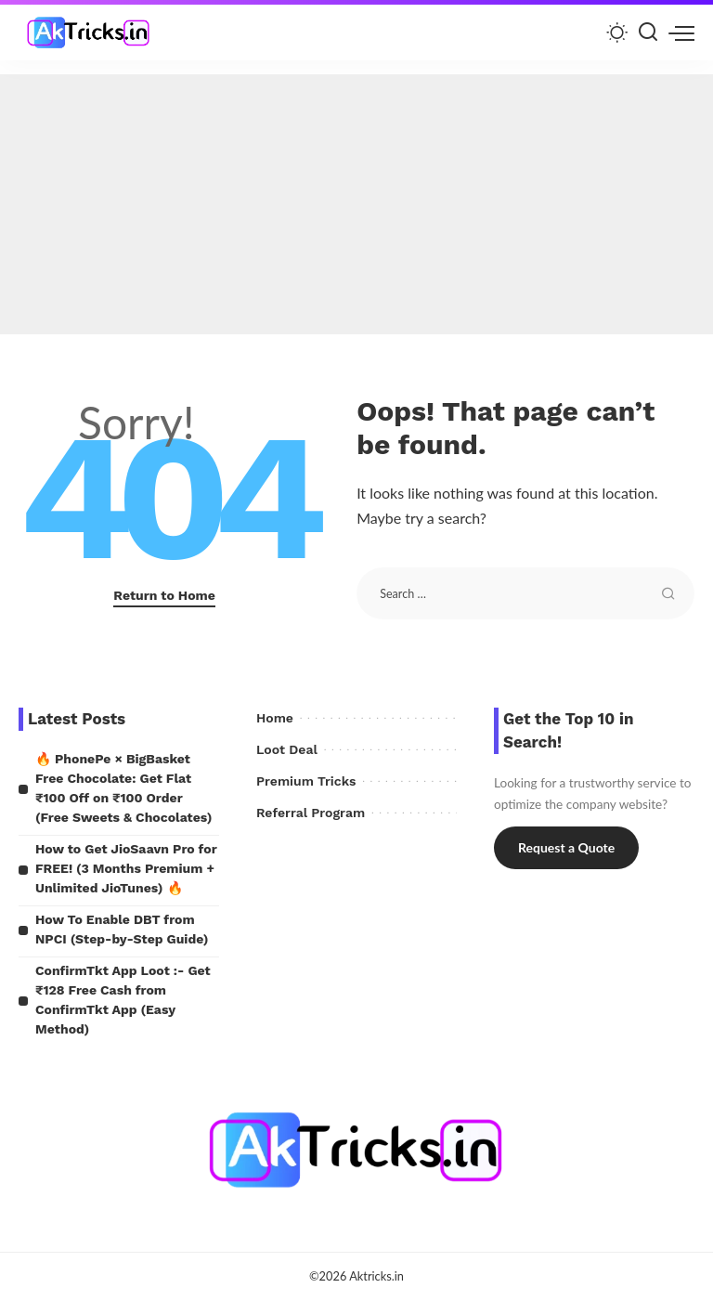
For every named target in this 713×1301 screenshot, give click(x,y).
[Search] (648, 32)
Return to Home (163, 595)
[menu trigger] (681, 32)
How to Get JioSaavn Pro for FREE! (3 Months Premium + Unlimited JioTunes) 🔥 (126, 868)
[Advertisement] (356, 204)
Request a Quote (566, 847)
